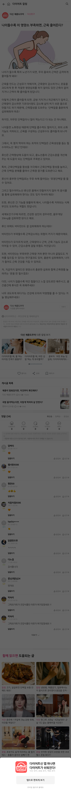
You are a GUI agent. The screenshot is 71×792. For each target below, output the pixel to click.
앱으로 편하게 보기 (35, 780)
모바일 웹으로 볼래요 (35, 787)
